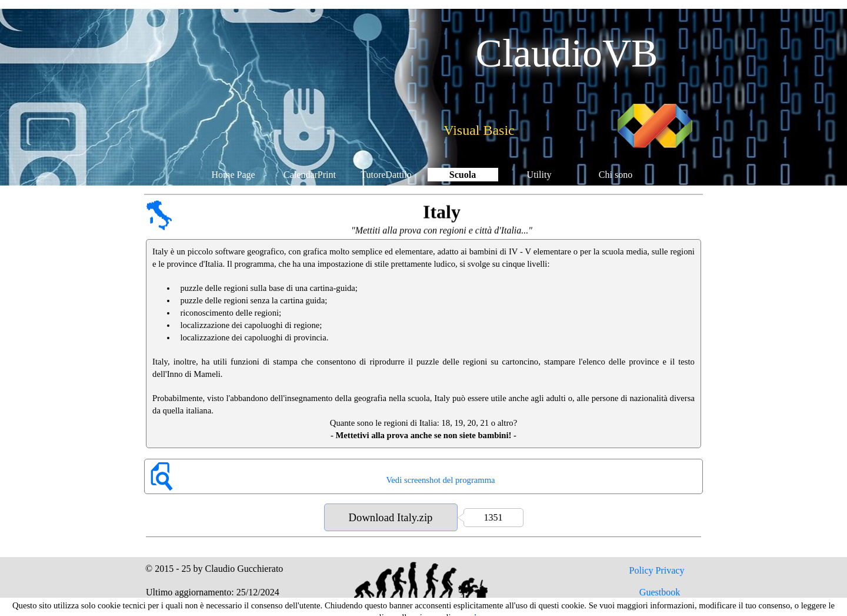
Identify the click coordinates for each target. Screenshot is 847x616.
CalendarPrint (310, 175)
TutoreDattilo (386, 175)
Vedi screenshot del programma (440, 480)
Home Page (233, 175)
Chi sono (615, 175)
